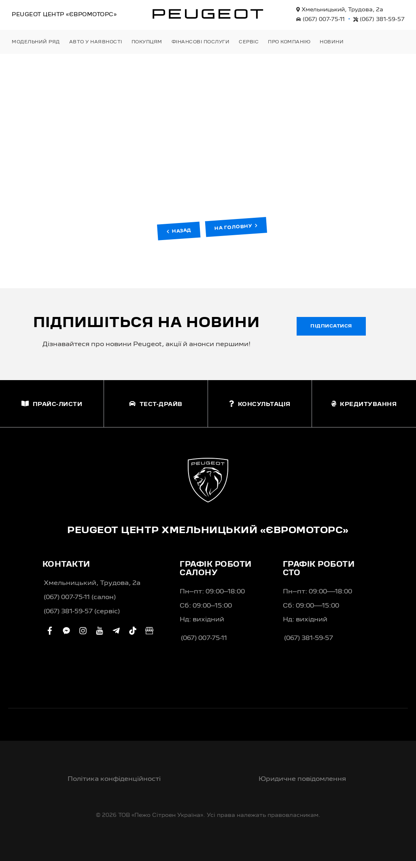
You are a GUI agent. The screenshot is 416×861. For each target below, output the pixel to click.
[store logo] (208, 13)
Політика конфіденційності (114, 779)
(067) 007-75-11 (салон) (80, 597)
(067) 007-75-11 (320, 19)
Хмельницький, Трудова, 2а (339, 9)
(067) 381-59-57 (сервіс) (82, 611)
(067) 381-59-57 (379, 19)
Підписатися (331, 326)
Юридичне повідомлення (302, 779)
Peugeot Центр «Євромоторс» (64, 14)
